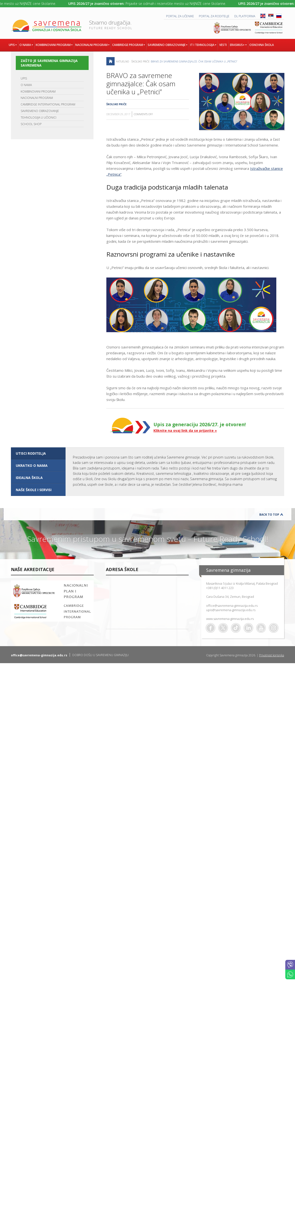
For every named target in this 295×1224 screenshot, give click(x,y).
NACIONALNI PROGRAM (37, 98)
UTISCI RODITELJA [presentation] (31, 453)
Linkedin (248, 628)
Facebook (210, 628)
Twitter (223, 628)
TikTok (235, 628)
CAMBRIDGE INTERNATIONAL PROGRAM (48, 104)
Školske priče (140, 61)
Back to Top (269, 514)
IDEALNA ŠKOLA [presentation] (29, 477)
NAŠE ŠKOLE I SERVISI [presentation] (33, 489)
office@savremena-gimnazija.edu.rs (232, 605)
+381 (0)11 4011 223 (220, 588)
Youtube (261, 628)
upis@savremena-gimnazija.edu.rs (230, 610)
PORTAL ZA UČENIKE (180, 16)
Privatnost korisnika (271, 655)
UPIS (24, 78)
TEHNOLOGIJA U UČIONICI (38, 117)
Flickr (273, 628)
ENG (263, 16)
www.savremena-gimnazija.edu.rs (230, 618)
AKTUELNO (122, 61)
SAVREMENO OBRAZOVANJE (40, 111)
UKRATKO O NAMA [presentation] (32, 465)
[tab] (38, 453)
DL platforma (244, 16)
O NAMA (26, 85)
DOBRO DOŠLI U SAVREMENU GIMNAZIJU (100, 655)
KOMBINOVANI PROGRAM (38, 91)
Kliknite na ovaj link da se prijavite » (185, 430)
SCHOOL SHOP (31, 124)
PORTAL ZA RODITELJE (214, 16)
